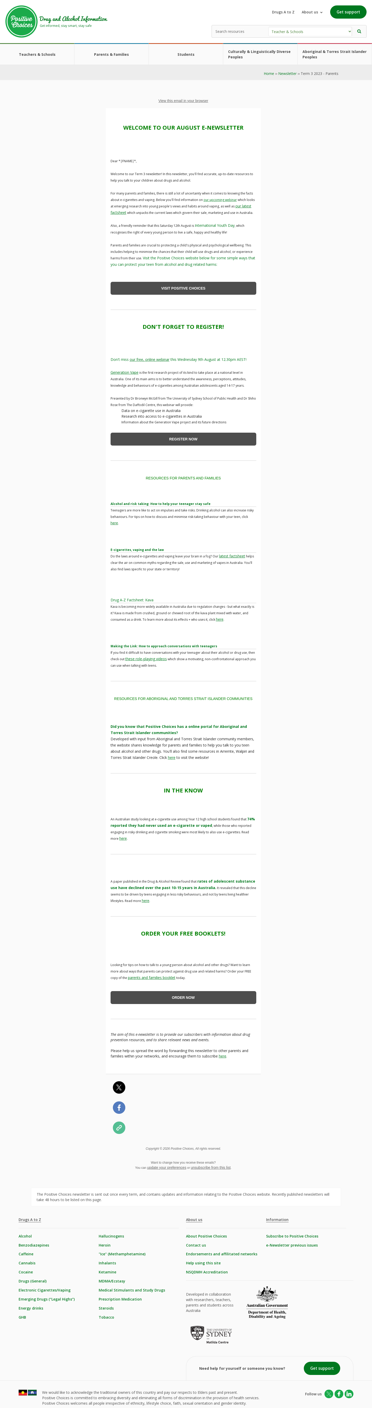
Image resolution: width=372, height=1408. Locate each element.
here (114, 521)
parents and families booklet (151, 974)
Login (198, 1397)
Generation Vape (124, 371)
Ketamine (107, 1269)
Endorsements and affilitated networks (221, 1251)
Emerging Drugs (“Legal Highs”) (47, 1296)
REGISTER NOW (183, 438)
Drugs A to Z (283, 12)
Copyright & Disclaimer (79, 1397)
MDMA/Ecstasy (112, 1278)
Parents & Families (111, 54)
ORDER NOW (183, 995)
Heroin (105, 1242)
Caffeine (26, 1251)
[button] (359, 31)
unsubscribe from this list (210, 1164)
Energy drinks (31, 1305)
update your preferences (166, 1164)
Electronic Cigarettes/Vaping (45, 1287)
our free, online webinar (149, 358)
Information (277, 1216)
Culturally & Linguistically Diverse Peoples (259, 54)
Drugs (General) (33, 1278)
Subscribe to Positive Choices (292, 1233)
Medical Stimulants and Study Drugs (132, 1287)
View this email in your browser (183, 100)
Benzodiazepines (34, 1242)
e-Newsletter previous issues (292, 1242)
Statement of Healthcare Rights (156, 1397)
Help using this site (203, 1260)
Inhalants (107, 1260)
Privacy (113, 1397)
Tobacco (106, 1314)
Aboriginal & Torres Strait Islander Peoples (335, 54)
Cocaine (26, 1269)
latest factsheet (232, 554)
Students (186, 54)
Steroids (106, 1305)
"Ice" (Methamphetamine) (122, 1251)
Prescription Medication (120, 1296)
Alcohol (25, 1233)
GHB (22, 1314)
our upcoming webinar (220, 199)
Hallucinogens (111, 1233)
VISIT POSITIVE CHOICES (183, 287)
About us (194, 1216)
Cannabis (27, 1260)
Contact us (196, 1242)
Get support (348, 12)
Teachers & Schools (37, 54)
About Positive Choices (206, 1233)
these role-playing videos (146, 657)
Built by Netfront (225, 1397)
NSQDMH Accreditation (207, 1269)
